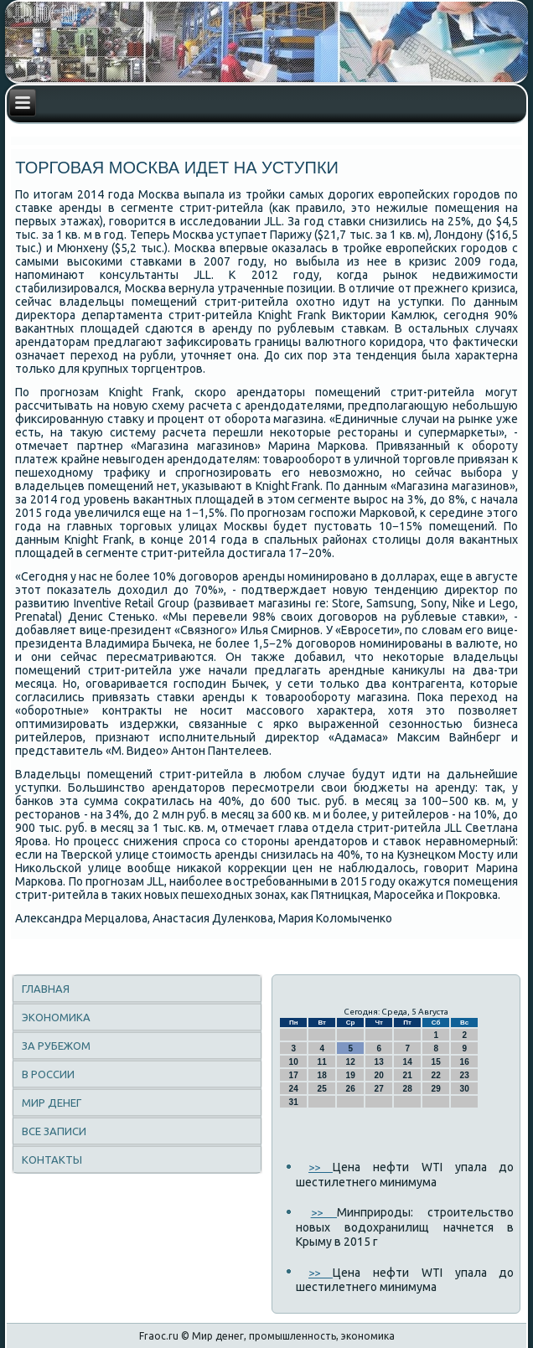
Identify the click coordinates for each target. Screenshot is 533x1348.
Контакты (52, 1159)
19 (350, 1075)
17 (293, 1075)
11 (322, 1062)
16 (464, 1062)
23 (464, 1075)
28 (407, 1088)
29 (436, 1088)
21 (407, 1075)
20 (379, 1075)
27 (379, 1088)
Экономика (56, 1017)
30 (464, 1088)
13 (379, 1062)
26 (350, 1088)
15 (436, 1062)
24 (293, 1088)
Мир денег (51, 1102)
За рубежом (56, 1045)
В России (48, 1074)
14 (407, 1062)
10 (293, 1062)
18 (322, 1075)
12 (350, 1062)
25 (322, 1088)
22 (436, 1075)
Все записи (54, 1131)
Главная (46, 988)
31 (293, 1102)
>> (320, 1167)
